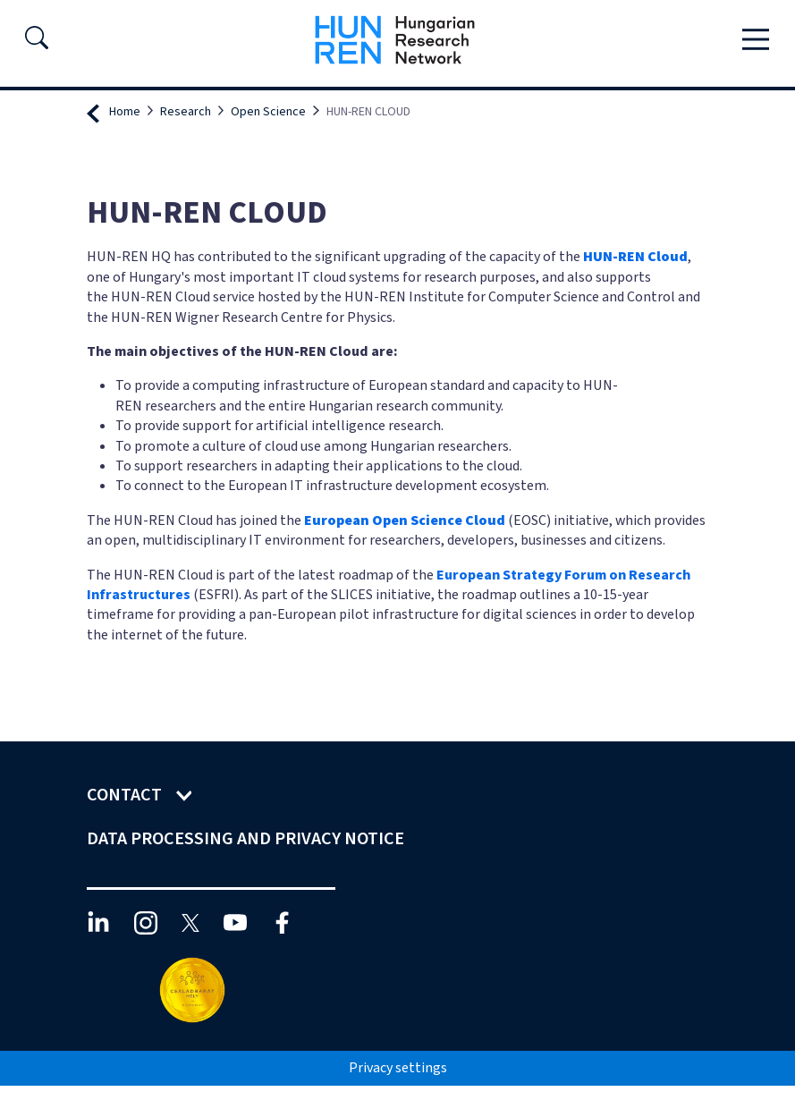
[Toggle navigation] (755, 40)
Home (124, 112)
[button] (36, 43)
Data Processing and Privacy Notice (247, 838)
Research (185, 112)
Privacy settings (398, 1068)
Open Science (268, 112)
